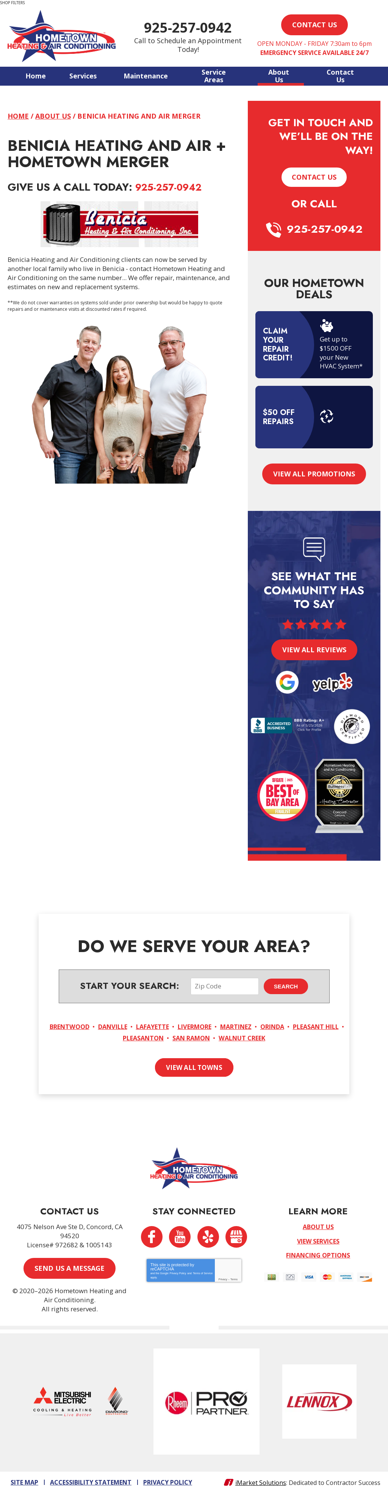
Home (18, 115)
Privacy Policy (178, 1271)
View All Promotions (314, 473)
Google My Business (236, 1235)
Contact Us (314, 176)
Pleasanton (168, 1036)
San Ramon (221, 1036)
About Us (53, 115)
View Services (318, 1239)
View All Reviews (314, 648)
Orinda (310, 1025)
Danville (133, 1025)
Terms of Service (203, 1271)
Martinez (270, 1025)
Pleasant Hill (111, 1036)
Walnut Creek (276, 1036)
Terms (234, 1277)
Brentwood (86, 1025)
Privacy (223, 1277)
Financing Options (318, 1253)
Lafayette (177, 1025)
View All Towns (194, 1065)
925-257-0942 (194, 27)
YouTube (180, 1235)
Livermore (224, 1025)
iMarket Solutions (260, 1480)
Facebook (151, 1235)
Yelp (208, 1235)
